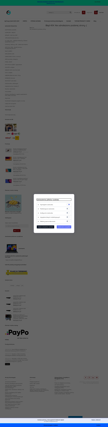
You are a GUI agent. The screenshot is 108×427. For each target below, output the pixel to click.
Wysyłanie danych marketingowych (50, 217)
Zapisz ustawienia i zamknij (45, 227)
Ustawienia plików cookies (48, 200)
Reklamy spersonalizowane (47, 221)
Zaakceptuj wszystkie (64, 227)
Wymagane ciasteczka (46, 204)
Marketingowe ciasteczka (47, 209)
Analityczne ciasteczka (46, 213)
